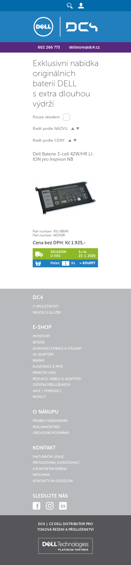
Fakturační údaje (48, 457)
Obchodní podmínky (51, 433)
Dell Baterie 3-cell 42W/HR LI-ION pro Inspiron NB (63, 156)
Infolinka (41, 475)
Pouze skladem (46, 117)
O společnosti (46, 306)
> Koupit (87, 263)
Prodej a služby (47, 313)
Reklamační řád (46, 427)
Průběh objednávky (50, 421)
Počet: (55, 263)
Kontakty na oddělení (53, 481)
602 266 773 (49, 47)
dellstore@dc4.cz (84, 47)
